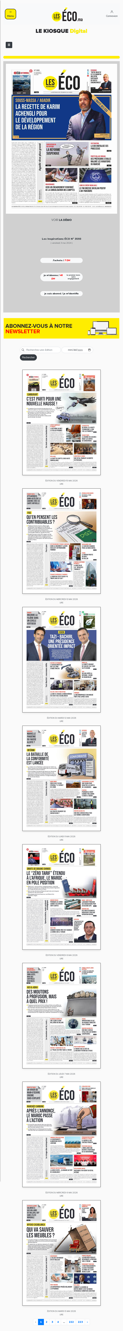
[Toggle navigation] (9, 45)
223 (80, 1322)
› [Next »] (87, 1322)
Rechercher (28, 357)
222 (71, 1322)
